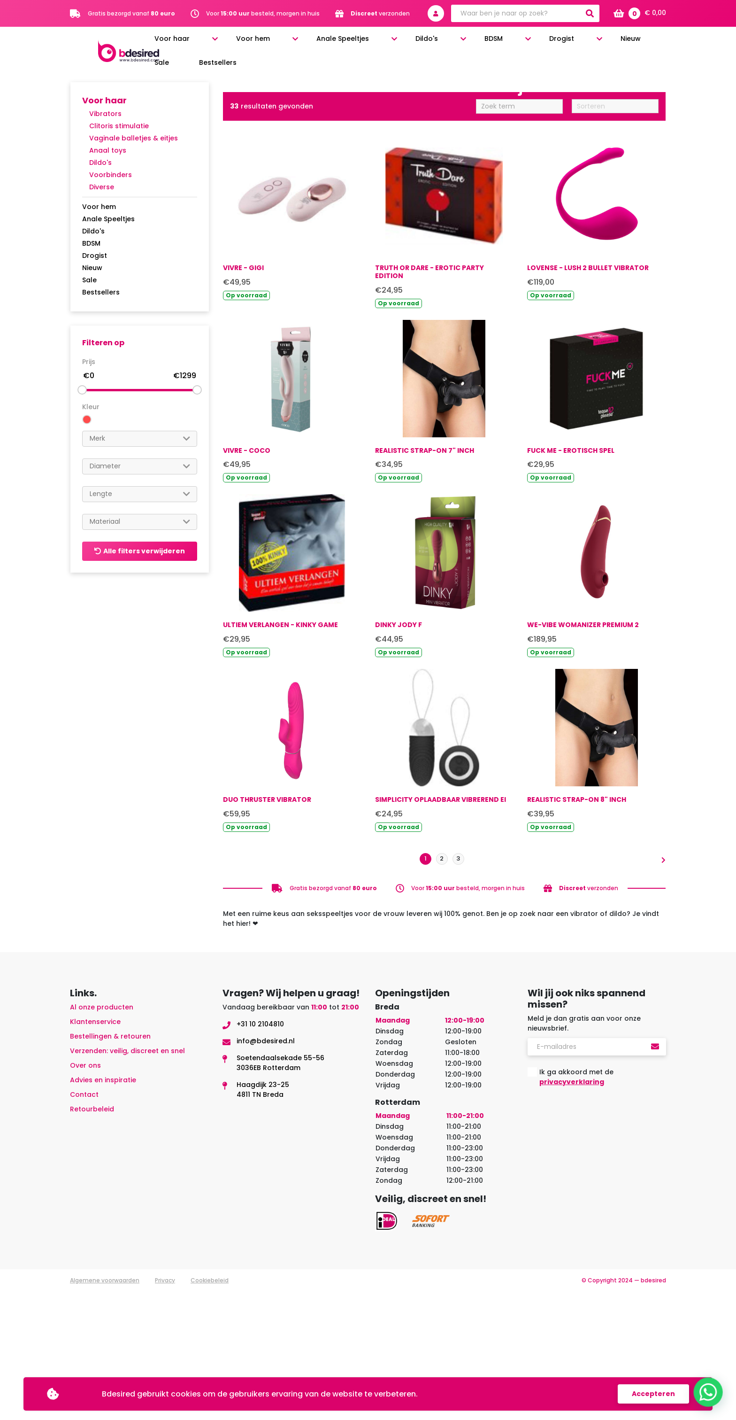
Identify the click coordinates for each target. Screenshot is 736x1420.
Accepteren (653, 1393)
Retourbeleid (92, 1237)
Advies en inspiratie (103, 1208)
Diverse (101, 187)
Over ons (85, 1194)
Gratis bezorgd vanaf (131, 13)
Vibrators (105, 113)
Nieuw (581, 43)
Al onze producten (101, 1136)
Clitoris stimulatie (119, 126)
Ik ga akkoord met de (576, 1205)
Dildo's (449, 43)
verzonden (380, 13)
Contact (84, 1223)
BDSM (492, 43)
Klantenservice (95, 1150)
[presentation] (599, 1245)
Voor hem (322, 43)
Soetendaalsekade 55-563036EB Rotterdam (280, 1191)
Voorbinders (110, 174)
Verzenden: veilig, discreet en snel (127, 1179)
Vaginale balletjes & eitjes (133, 138)
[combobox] (139, 439)
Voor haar (266, 43)
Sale (611, 43)
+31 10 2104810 (260, 1152)
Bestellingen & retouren (110, 1165)
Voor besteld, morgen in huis (263, 13)
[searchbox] (140, 438)
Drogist (536, 43)
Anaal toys (107, 150)
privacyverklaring (571, 1210)
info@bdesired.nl (266, 1169)
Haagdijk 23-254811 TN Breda (263, 1218)
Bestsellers (650, 43)
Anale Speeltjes (389, 43)
